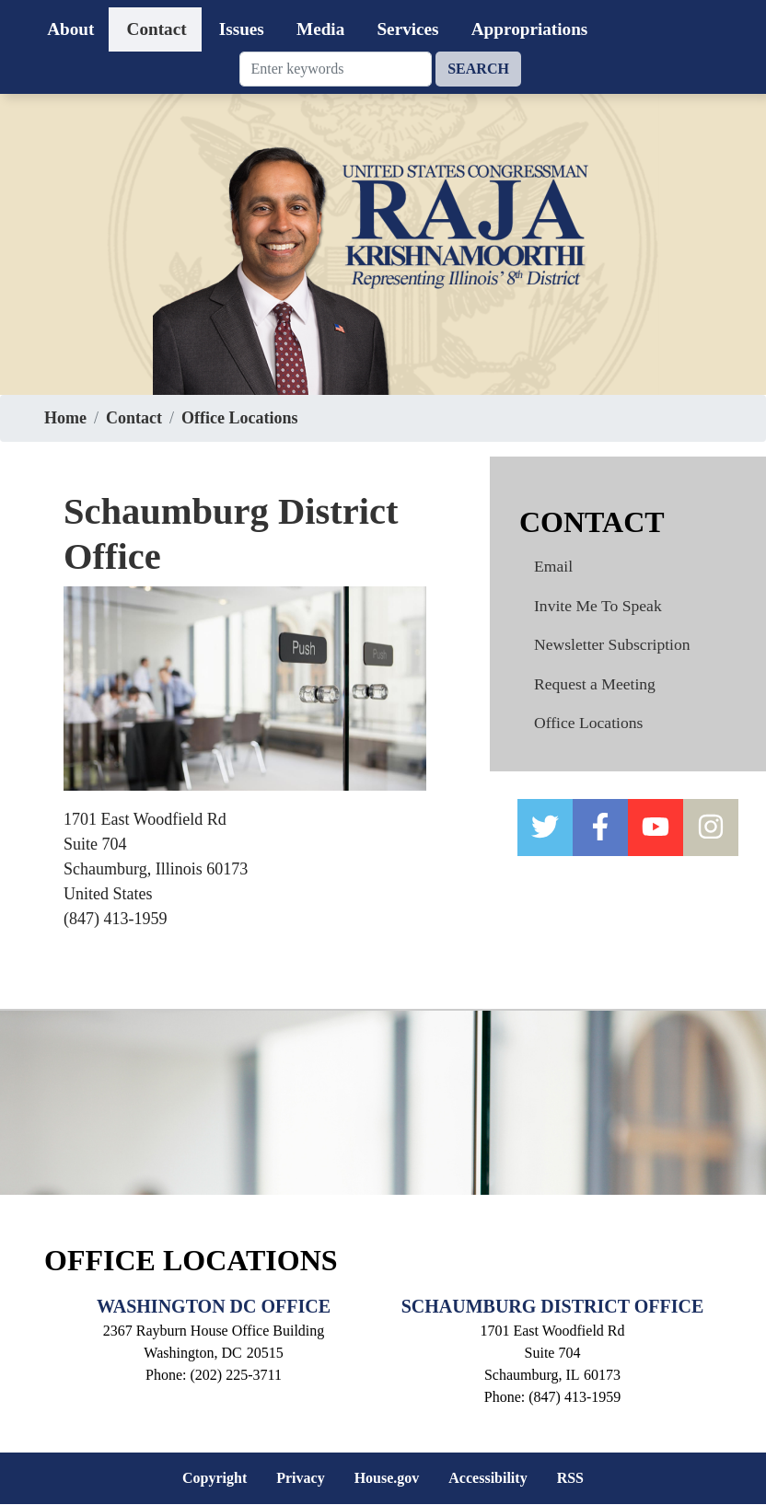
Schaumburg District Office (552, 1306)
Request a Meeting (595, 684)
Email (553, 566)
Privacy (300, 1478)
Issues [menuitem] (241, 29)
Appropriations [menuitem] (529, 29)
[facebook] (600, 827)
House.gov (387, 1478)
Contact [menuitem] (157, 29)
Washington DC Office (214, 1306)
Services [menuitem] (407, 29)
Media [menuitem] (320, 29)
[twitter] (545, 827)
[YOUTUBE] (655, 827)
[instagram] (710, 827)
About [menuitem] (70, 29)
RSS (570, 1478)
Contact (134, 418)
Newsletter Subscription (612, 644)
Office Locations (239, 418)
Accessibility (487, 1478)
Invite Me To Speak (598, 605)
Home (65, 418)
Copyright (214, 1478)
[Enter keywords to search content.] (336, 69)
